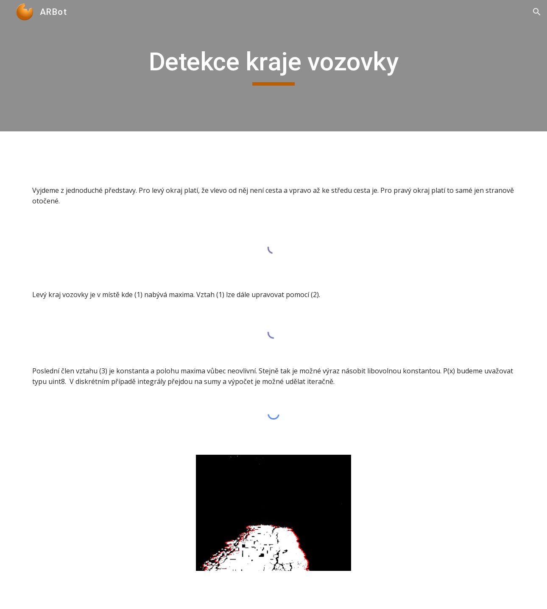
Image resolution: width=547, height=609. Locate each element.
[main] (273, 65)
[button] (537, 12)
